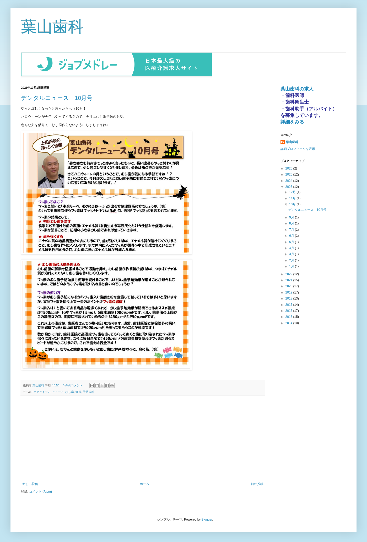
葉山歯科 (52, 26)
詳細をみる (292, 121)
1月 (292, 266)
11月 (293, 198)
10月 (293, 204)
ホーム (144, 483)
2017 (289, 304)
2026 (289, 168)
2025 (289, 174)
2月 (292, 260)
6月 (292, 235)
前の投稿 (257, 483)
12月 (293, 191)
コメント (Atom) (40, 491)
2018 (289, 298)
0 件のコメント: (73, 384)
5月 (292, 241)
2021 (289, 279)
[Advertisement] (143, 438)
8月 (292, 223)
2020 (289, 285)
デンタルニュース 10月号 (57, 97)
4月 (292, 247)
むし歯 (69, 391)
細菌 (78, 391)
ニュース (58, 391)
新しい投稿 (30, 483)
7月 (292, 229)
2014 (289, 322)
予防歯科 (88, 391)
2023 (289, 186)
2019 (289, 292)
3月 (292, 253)
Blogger (207, 519)
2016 (289, 310)
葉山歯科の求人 (297, 88)
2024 (289, 180)
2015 (289, 316)
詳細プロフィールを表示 (297, 148)
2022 (289, 273)
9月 (292, 217)
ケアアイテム (42, 391)
